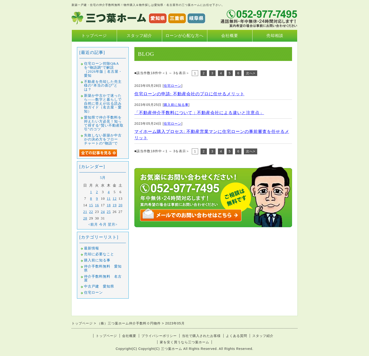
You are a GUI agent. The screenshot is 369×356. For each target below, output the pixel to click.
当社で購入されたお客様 (201, 336)
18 (109, 205)
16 (97, 205)
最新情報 (91, 248)
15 (91, 205)
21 (85, 212)
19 (115, 205)
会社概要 (229, 35)
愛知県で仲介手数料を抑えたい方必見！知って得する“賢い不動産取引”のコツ (104, 123)
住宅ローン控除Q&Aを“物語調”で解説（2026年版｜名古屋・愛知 (103, 69)
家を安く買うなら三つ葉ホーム (184, 342)
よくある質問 (236, 336)
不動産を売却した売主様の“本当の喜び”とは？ (103, 86)
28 (85, 218)
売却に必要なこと (99, 254)
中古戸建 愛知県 (99, 286)
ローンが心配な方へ (184, 35)
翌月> (112, 224)
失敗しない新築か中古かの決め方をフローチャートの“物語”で (103, 139)
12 (115, 198)
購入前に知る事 (176, 105)
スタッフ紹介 (139, 35)
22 (91, 212)
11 (109, 198)
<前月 (93, 224)
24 (103, 212)
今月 (103, 224)
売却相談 (274, 35)
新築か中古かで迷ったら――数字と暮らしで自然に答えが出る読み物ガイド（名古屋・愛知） (103, 103)
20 (121, 205)
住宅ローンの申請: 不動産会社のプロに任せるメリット (189, 94)
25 (109, 212)
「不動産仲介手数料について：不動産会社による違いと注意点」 (199, 112)
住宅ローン (172, 86)
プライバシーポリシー (159, 336)
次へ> (250, 73)
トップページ (94, 35)
